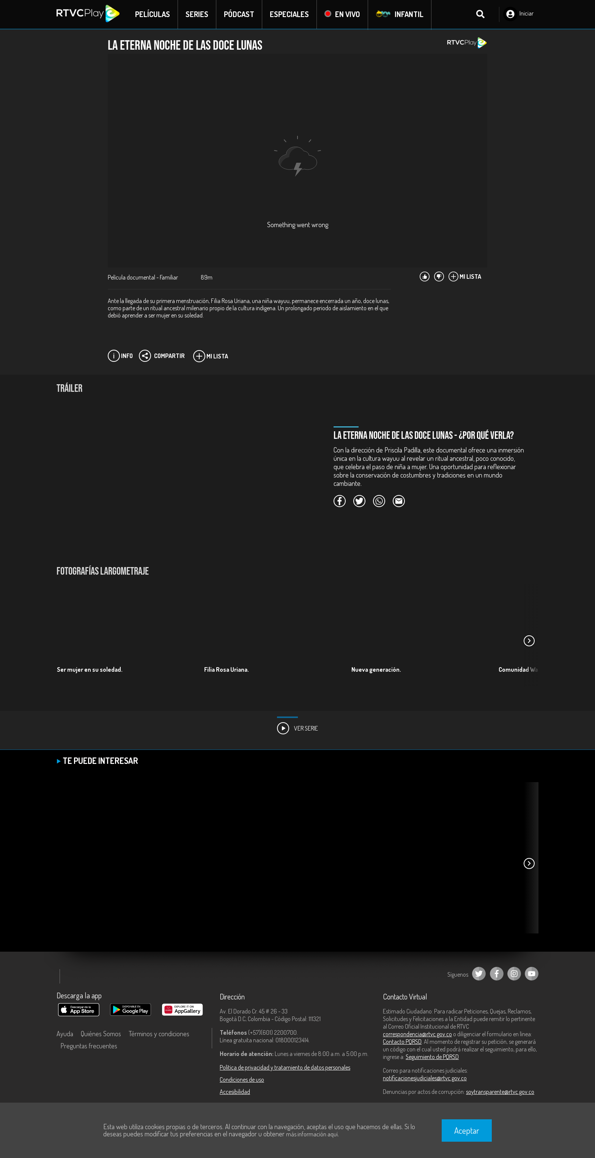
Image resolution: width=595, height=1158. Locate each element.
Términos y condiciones (159, 1034)
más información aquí (312, 1134)
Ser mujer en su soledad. (90, 670)
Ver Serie (297, 729)
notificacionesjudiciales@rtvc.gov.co (425, 1078)
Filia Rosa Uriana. (226, 670)
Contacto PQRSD (402, 1042)
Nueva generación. (376, 670)
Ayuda (65, 1034)
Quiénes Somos (101, 1034)
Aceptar (466, 1130)
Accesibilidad (235, 1092)
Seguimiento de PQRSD (432, 1057)
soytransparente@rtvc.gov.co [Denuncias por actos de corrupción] (500, 1092)
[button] (529, 641)
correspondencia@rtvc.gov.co (417, 1034)
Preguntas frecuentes (88, 1046)
